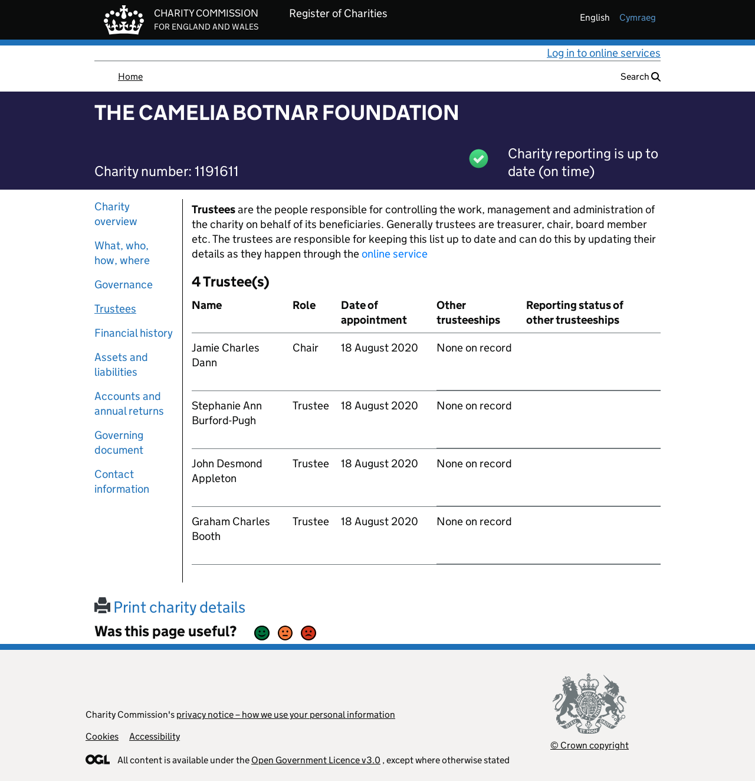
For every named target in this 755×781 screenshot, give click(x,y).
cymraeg (637, 17)
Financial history (133, 333)
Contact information (121, 481)
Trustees (115, 308)
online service (395, 254)
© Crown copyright (589, 745)
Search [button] (641, 76)
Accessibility (154, 736)
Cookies (102, 736)
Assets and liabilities (121, 364)
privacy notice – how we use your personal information (285, 714)
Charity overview (115, 214)
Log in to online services (604, 53)
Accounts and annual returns (129, 403)
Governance (123, 284)
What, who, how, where (122, 253)
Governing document (118, 442)
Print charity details (169, 607)
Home (130, 76)
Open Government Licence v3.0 (315, 760)
